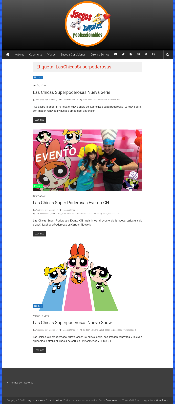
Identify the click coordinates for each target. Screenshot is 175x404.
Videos (51, 54)
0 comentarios (67, 100)
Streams (38, 186)
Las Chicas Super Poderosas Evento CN (71, 202)
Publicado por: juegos (45, 100)
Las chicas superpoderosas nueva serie (71, 92)
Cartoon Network (43, 213)
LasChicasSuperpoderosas (95, 100)
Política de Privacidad (22, 382)
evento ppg (56, 213)
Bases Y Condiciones (73, 54)
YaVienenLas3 (114, 100)
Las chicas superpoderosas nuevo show (72, 322)
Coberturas (35, 54)
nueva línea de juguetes (97, 213)
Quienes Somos (100, 54)
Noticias (19, 54)
